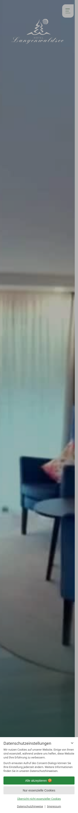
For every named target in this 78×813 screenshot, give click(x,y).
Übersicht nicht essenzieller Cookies (39, 799)
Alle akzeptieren (39, 780)
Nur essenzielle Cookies (39, 790)
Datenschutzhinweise (30, 806)
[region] (39, 760)
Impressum (54, 806)
